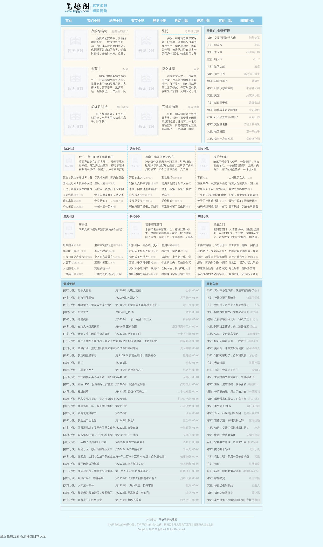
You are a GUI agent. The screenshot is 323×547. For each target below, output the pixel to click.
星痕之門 (83, 312)
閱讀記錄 (247, 20)
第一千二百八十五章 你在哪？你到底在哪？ (141, 456)
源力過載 (68, 194)
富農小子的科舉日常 (141, 262)
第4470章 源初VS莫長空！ (131, 391)
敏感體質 (219, 478)
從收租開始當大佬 (225, 37)
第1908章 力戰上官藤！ (129, 290)
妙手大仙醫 (84, 290)
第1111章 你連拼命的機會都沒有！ (136, 478)
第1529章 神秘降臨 (126, 348)
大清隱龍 (68, 268)
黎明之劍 (219, 66)
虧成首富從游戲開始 (226, 109)
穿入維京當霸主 (103, 256)
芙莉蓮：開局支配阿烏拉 (229, 348)
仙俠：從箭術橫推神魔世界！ (231, 427)
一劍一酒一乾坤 (103, 206)
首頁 (68, 20)
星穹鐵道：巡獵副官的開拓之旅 (233, 499)
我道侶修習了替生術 (174, 206)
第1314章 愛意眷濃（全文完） (133, 492)
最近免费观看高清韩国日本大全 (23, 536)
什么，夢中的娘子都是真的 (94, 333)
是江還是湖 (136, 200)
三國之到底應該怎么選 (107, 274)
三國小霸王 (101, 262)
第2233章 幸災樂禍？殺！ (130, 463)
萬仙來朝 (68, 200)
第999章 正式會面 (126, 326)
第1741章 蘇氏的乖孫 (128, 499)
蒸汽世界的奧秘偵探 (209, 274)
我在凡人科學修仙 (140, 183)
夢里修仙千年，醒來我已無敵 (95, 406)
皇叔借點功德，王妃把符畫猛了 (96, 434)
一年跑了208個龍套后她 (211, 194)
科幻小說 (181, 20)
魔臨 (217, 95)
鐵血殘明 (68, 245)
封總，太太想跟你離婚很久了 (95, 449)
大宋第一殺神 (86, 485)
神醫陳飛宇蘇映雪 (172, 274)
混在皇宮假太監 (103, 245)
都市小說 (137, 20)
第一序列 (219, 73)
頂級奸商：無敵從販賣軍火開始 (96, 348)
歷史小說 (159, 20)
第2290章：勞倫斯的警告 (130, 384)
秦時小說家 (101, 251)
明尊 (164, 194)
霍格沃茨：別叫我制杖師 (229, 420)
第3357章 (121, 413)
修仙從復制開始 (223, 485)
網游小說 (203, 20)
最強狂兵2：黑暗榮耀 (241, 200)
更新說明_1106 (124, 312)
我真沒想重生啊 (223, 88)
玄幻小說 (93, 20)
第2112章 (121, 406)
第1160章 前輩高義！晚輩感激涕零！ (137, 304)
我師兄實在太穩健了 (226, 117)
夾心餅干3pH (222, 449)
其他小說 (225, 20)
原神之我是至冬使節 (241, 256)
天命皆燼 (219, 362)
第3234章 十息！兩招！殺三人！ (134, 319)
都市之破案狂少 (223, 492)
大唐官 (67, 262)
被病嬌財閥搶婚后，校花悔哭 (95, 492)
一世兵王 (68, 274)
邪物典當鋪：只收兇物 (210, 245)
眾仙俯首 (68, 206)
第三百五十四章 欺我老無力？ (133, 471)
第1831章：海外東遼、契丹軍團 (134, 485)
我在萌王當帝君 (171, 251)
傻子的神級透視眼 (208, 200)
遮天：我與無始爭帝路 (227, 413)
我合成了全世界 (138, 256)
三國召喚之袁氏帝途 (75, 256)
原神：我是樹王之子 (226, 369)
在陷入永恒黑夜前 (140, 251)
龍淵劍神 (167, 245)
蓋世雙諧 (167, 177)
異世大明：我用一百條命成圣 (231, 456)
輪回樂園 (219, 131)
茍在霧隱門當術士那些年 (144, 206)
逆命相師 (167, 200)
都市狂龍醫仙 (86, 297)
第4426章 (121, 377)
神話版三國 (69, 251)
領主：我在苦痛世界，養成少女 (96, 341)
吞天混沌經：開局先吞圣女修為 (96, 427)
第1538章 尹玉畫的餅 (128, 333)
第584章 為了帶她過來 (128, 449)
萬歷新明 (99, 268)
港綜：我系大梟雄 (225, 434)
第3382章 (121, 362)
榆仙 (217, 463)
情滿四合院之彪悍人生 (175, 183)
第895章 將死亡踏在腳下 (130, 442)
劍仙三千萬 (221, 102)
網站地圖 (172, 519)
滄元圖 (218, 52)
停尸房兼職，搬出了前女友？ (231, 391)
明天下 (218, 59)
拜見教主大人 (137, 177)
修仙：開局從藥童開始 (142, 189)
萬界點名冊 (221, 124)
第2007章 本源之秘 (126, 297)
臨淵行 (218, 44)
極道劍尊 (83, 391)
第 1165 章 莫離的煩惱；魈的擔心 (135, 355)
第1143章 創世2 (124, 420)
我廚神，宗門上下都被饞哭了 (231, 304)
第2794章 (121, 398)
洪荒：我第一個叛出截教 (176, 189)
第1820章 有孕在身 (126, 427)
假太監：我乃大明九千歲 (243, 262)
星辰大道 (99, 183)
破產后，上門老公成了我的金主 (96, 456)
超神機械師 (221, 81)
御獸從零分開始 (138, 274)
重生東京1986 (222, 406)
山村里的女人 (237, 177)
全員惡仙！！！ (103, 200)
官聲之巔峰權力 (238, 189)
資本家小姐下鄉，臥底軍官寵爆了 (234, 290)
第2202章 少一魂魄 (126, 434)
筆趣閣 (86, 8)
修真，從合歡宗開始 (226, 333)
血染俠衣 (134, 194)
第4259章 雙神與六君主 (129, 369)
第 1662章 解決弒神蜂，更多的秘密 (136, 341)
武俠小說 (115, 20)
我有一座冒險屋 (223, 138)
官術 (200, 177)
